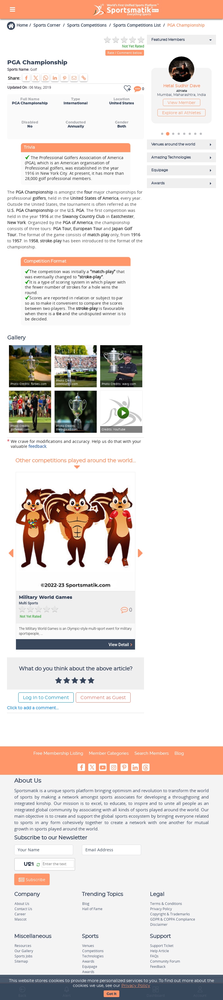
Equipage (89, 966)
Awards (88, 961)
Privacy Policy (135, 986)
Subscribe (32, 879)
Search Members (151, 753)
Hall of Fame (92, 908)
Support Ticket (161, 945)
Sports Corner (46, 25)
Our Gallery (24, 950)
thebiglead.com (67, 427)
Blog (179, 753)
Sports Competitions (87, 25)
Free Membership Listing (58, 753)
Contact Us (23, 908)
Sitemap (21, 961)
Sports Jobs (24, 956)
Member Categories (109, 753)
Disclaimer (159, 924)
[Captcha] (58, 864)
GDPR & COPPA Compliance (172, 919)
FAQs (154, 956)
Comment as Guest (103, 697)
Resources (23, 945)
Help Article (159, 950)
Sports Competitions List (137, 25)
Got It (111, 994)
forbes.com (28, 384)
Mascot (20, 919)
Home (22, 25)
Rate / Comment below (124, 52)
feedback (37, 446)
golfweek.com (20, 427)
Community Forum (165, 961)
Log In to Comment (46, 697)
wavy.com (119, 384)
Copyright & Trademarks (170, 914)
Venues (88, 945)
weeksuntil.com (67, 382)
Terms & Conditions (166, 903)
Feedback (158, 966)
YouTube (113, 429)
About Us (22, 903)
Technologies (93, 956)
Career (20, 914)
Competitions (93, 950)
